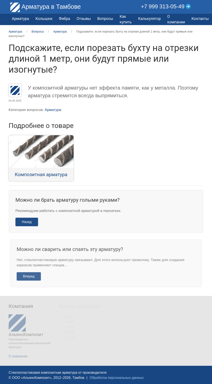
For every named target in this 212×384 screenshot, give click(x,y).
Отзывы (84, 18)
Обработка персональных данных (116, 378)
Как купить (126, 19)
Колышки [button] (43, 18)
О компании (176, 19)
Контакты (200, 18)
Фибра (64, 18)
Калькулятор (149, 18)
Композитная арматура (41, 174)
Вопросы (105, 18)
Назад (29, 221)
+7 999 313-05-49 (163, 6)
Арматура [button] (20, 18)
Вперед (32, 276)
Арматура (53, 110)
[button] (200, 6)
